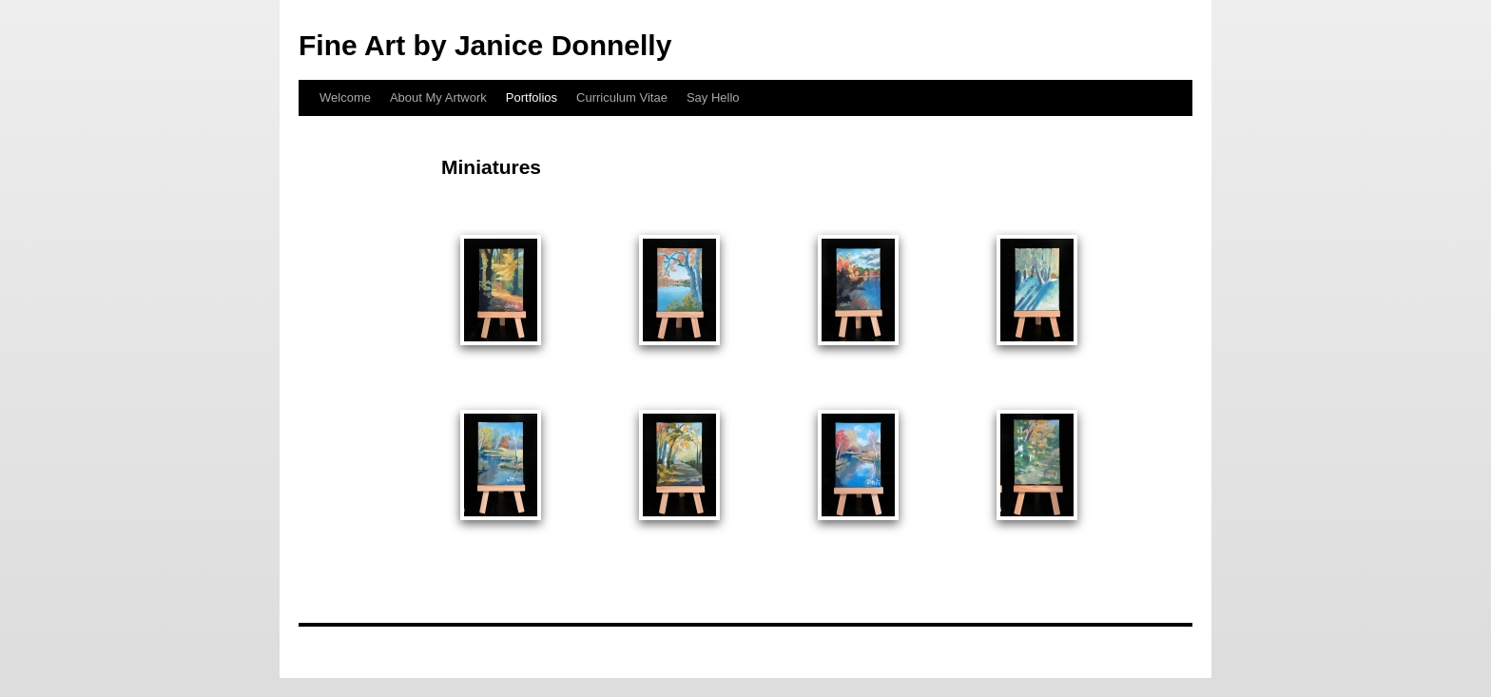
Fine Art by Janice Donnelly (485, 45)
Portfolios (531, 97)
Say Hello (713, 97)
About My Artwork (438, 97)
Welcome (345, 97)
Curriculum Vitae (622, 97)
